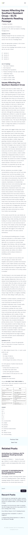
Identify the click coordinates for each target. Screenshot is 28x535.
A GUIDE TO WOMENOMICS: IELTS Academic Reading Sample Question (12, 472)
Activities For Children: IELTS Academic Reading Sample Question (13, 454)
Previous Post (14, 439)
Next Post (14, 442)
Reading (4, 24)
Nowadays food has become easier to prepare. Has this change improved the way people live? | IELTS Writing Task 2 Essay (14, 507)
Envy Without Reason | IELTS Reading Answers (13, 511)
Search (3, 488)
